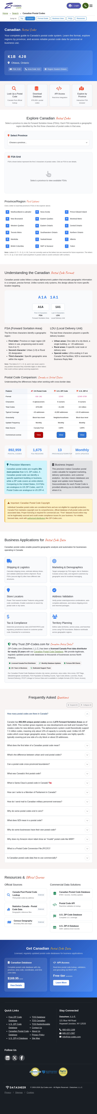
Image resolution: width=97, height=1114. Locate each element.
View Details (16, 985)
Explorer (30, 18)
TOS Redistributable (41, 1024)
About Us (36, 1031)
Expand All (73, 705)
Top (21, 18)
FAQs (70, 18)
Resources (81, 18)
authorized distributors (36, 518)
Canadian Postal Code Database (48, 652)
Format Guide (43, 18)
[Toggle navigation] (90, 6)
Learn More (61, 983)
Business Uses (58, 18)
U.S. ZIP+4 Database (18, 1038)
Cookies (30, 1092)
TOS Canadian (38, 1021)
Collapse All (86, 705)
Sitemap (19, 1092)
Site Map (36, 1038)
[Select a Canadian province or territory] (48, 142)
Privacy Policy (38, 1035)
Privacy (8, 1092)
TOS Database (38, 1017)
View (39, 435)
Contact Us (37, 1028)
